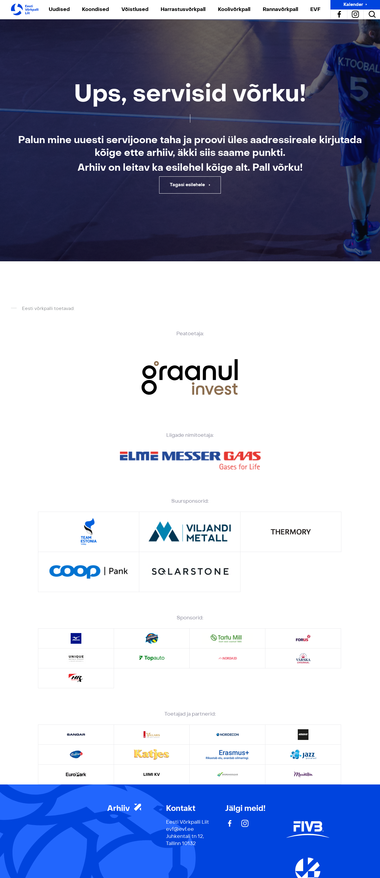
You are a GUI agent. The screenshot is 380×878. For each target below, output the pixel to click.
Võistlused (134, 9)
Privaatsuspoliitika (68, 858)
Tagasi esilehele (188, 185)
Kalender (353, 4)
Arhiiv (124, 808)
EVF (315, 9)
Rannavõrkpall (280, 9)
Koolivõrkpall (234, 9)
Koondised (95, 9)
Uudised (59, 9)
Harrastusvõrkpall (183, 9)
